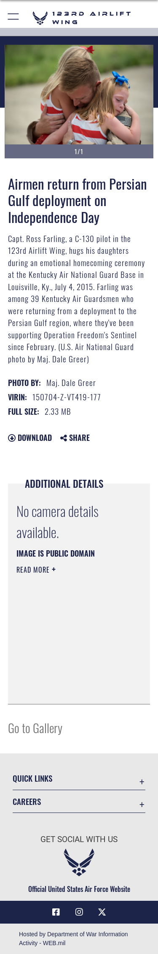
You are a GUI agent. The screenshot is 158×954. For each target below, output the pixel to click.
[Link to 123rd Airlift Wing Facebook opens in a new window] (56, 912)
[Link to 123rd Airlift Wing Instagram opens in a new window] (79, 912)
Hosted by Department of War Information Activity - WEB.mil (73, 938)
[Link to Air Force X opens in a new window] (102, 912)
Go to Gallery (35, 727)
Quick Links (32, 778)
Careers (27, 801)
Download (30, 437)
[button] (13, 18)
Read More (34, 570)
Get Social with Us (79, 839)
